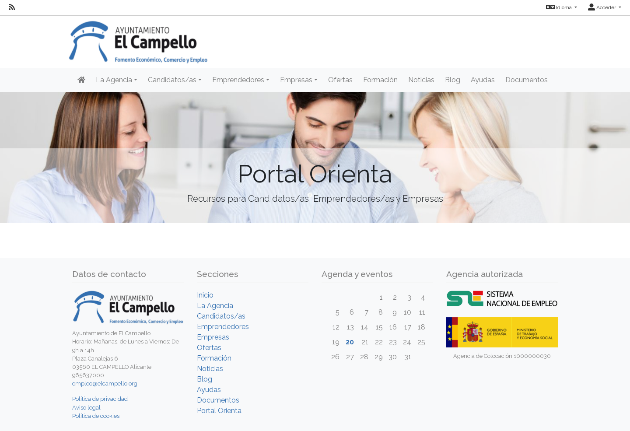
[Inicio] (81, 80)
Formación (380, 80)
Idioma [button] (559, 7)
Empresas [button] (296, 80)
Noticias (421, 80)
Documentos (526, 80)
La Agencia (215, 305)
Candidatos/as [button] (172, 80)
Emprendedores (223, 326)
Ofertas (340, 80)
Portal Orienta (219, 410)
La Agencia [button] (114, 80)
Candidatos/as (221, 316)
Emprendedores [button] (238, 80)
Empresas (213, 337)
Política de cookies (95, 416)
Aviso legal (86, 407)
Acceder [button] (602, 7)
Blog (452, 80)
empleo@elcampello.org (104, 383)
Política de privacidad (100, 399)
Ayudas (483, 80)
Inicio (205, 295)
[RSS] (12, 7)
